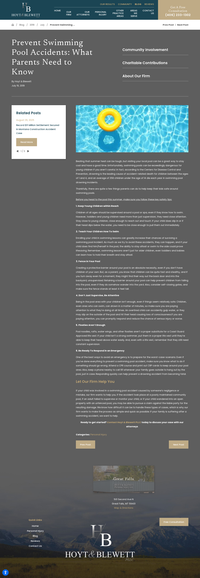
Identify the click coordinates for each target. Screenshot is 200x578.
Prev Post (85, 444)
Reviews (149, 4)
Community (125, 4)
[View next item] (28, 151)
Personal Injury (98, 434)
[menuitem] (57, 13)
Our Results (107, 4)
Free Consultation (174, 522)
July (42, 24)
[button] (5, 572)
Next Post (178, 444)
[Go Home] (14, 25)
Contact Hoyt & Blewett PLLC (124, 422)
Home (35, 526)
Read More (27, 142)
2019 (32, 24)
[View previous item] (17, 151)
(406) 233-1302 (178, 15)
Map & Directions (123, 507)
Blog (138, 4)
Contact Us (35, 546)
